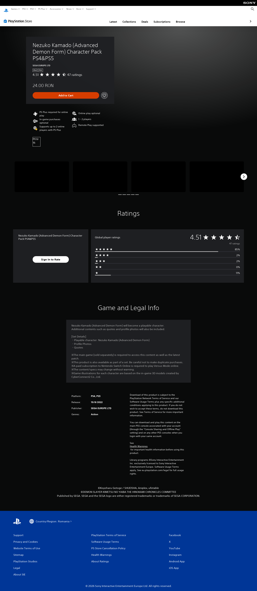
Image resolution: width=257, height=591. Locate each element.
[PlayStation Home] (6, 9)
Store (78, 9)
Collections (110, 18)
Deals (125, 18)
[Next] (244, 173)
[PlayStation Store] (19, 17)
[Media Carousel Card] (42, 173)
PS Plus (41, 9)
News (69, 9)
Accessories (55, 9)
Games (14, 9)
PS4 (32, 9)
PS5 (24, 9)
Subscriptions (142, 18)
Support (90, 9)
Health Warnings (139, 443)
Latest (94, 18)
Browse (161, 18)
